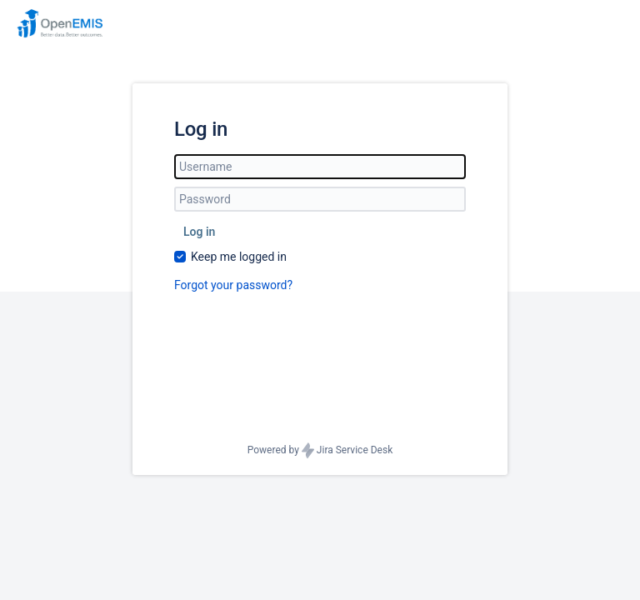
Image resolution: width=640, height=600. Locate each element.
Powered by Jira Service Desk (320, 450)
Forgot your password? (233, 285)
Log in (199, 231)
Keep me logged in (239, 256)
